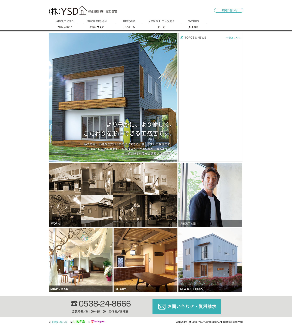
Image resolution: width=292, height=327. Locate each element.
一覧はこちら (233, 37)
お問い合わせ (60, 322)
